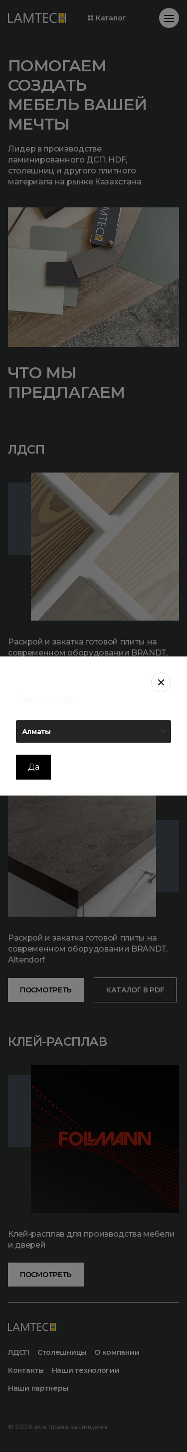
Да (33, 767)
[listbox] (93, 731)
